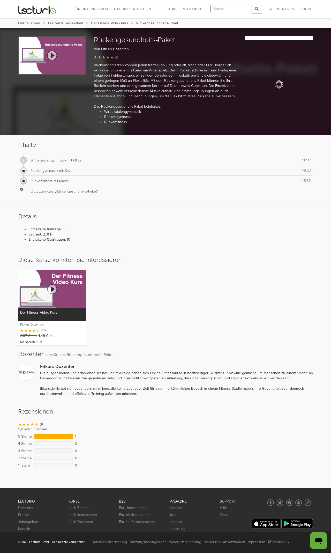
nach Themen (80, 508)
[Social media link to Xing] (308, 502)
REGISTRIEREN (282, 9)
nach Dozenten (81, 522)
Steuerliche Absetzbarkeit (224, 542)
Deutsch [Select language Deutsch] (278, 542)
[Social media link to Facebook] (270, 502)
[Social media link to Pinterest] (289, 502)
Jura (172, 515)
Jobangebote (28, 522)
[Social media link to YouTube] (298, 502)
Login (305, 9)
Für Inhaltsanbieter (134, 515)
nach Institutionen (83, 515)
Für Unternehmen (133, 508)
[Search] (257, 9)
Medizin (175, 508)
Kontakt (24, 529)
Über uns (25, 508)
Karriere (175, 522)
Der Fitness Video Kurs (109, 23)
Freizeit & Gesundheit (65, 23)
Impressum (256, 542)
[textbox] (231, 9)
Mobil (224, 515)
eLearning (177, 529)
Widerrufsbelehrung (185, 542)
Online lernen (29, 23)
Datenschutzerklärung (109, 542)
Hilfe (223, 508)
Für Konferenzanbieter (137, 522)
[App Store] (266, 523)
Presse (23, 515)
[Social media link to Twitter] (280, 502)
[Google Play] (297, 523)
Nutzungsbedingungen (148, 542)
